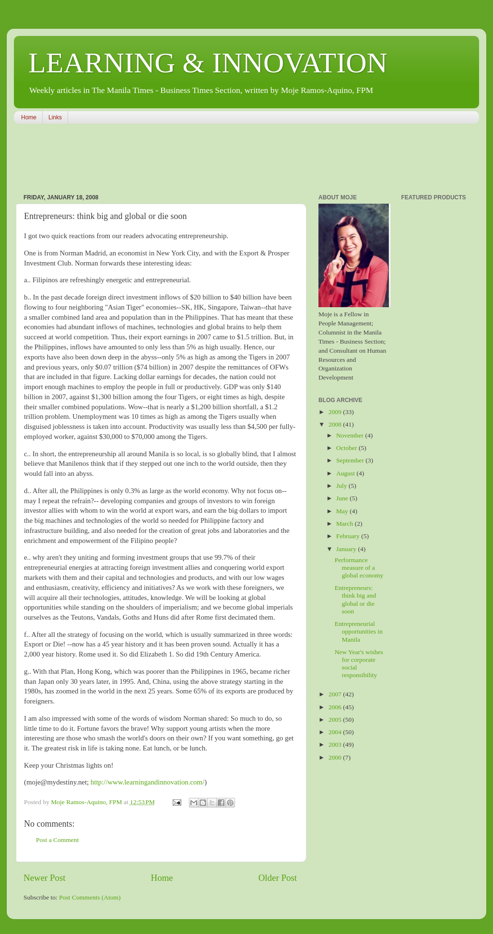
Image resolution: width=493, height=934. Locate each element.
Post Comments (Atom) (89, 897)
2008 (336, 424)
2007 (336, 694)
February (348, 536)
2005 (336, 719)
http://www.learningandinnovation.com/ (147, 782)
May (343, 511)
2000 (336, 757)
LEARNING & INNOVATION (207, 63)
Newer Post (44, 878)
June (343, 498)
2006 (336, 707)
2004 (336, 732)
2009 (336, 411)
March (345, 523)
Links (55, 117)
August (346, 473)
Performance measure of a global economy (359, 567)
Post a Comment (57, 839)
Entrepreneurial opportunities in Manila (359, 631)
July (342, 485)
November (350, 435)
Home (28, 117)
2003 (336, 744)
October (347, 447)
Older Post (277, 878)
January (347, 549)
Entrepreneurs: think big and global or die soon (355, 599)
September (350, 460)
